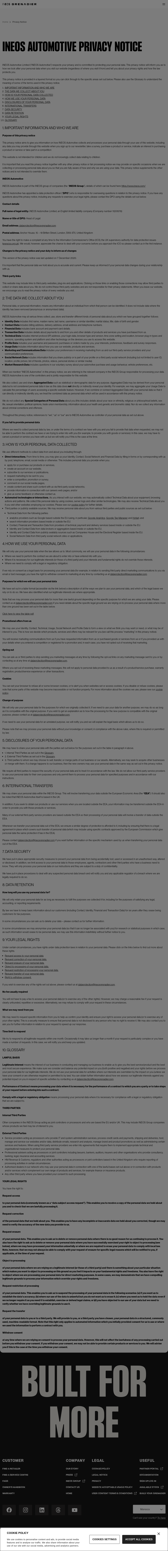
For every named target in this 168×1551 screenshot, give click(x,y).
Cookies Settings (104, 1539)
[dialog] (84, 1539)
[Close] (158, 1533)
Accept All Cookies (139, 1539)
